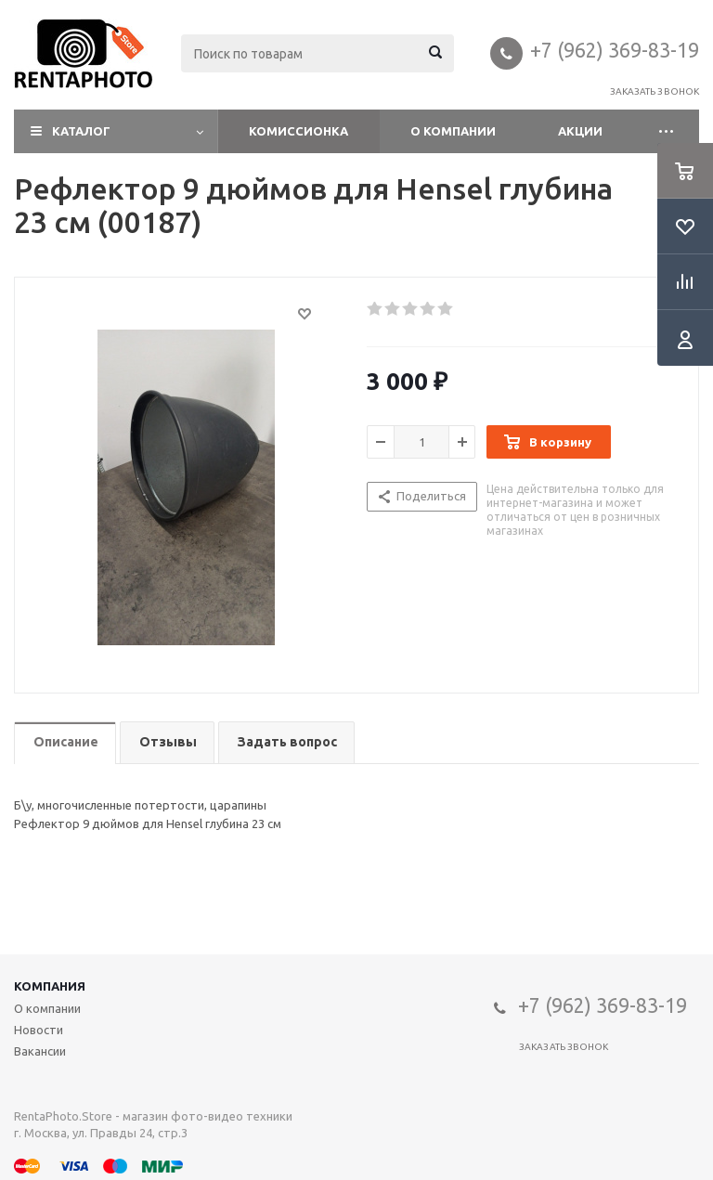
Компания (49, 985)
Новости (38, 1029)
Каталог (81, 130)
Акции (580, 130)
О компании (453, 130)
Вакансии (40, 1050)
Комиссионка (298, 130)
